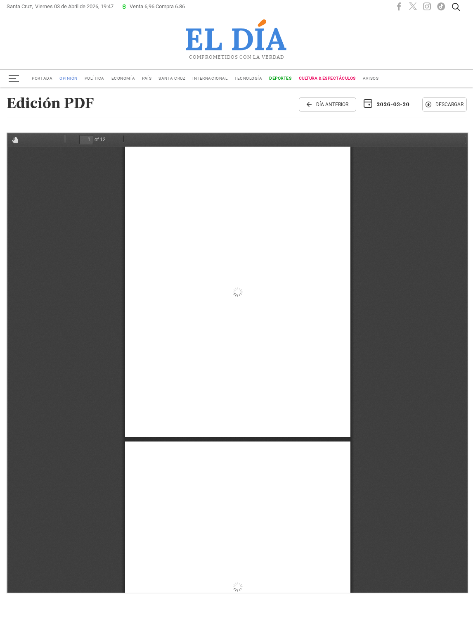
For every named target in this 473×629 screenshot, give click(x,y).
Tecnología (248, 78)
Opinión (68, 78)
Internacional (209, 78)
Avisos (370, 78)
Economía (123, 78)
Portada (42, 78)
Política (94, 78)
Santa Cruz (171, 78)
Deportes (280, 78)
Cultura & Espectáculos (327, 78)
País (146, 78)
